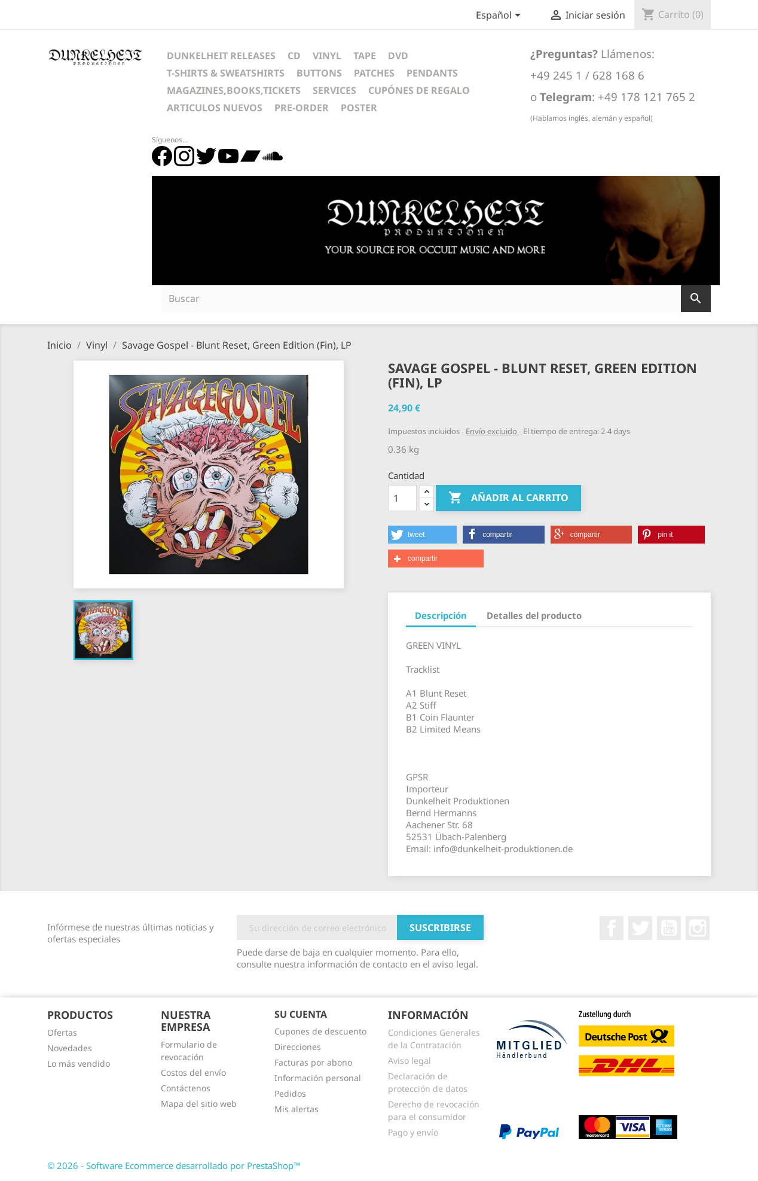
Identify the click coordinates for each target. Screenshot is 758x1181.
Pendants (432, 73)
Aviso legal (409, 1060)
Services (334, 90)
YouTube (669, 928)
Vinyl (327, 55)
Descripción (441, 615)
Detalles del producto (534, 615)
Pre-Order (301, 107)
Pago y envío (413, 1132)
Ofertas (62, 1032)
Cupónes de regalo (419, 90)
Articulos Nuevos (214, 107)
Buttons (319, 73)
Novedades (69, 1048)
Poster (359, 107)
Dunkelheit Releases (221, 55)
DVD (398, 55)
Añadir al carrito (508, 498)
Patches (374, 73)
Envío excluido (492, 431)
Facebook (611, 928)
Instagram (698, 928)
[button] (422, 535)
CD (294, 55)
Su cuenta (300, 1014)
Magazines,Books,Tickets (234, 90)
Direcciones (297, 1046)
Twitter (640, 928)
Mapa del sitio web (199, 1103)
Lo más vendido (78, 1063)
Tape (364, 55)
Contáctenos (185, 1088)
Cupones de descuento (320, 1031)
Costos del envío (193, 1072)
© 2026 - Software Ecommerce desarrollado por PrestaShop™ (174, 1165)
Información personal (317, 1078)
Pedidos (290, 1093)
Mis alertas (296, 1109)
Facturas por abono (313, 1062)
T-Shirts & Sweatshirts (226, 73)
